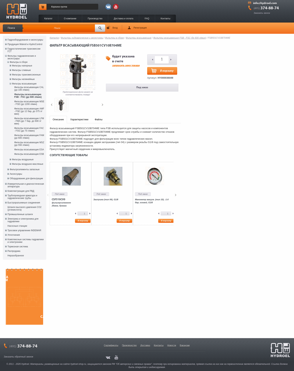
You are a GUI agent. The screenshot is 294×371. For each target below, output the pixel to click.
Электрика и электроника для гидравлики (23, 220)
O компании (70, 18)
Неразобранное (16, 255)
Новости (171, 345)
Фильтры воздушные (23, 159)
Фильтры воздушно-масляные (27, 164)
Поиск (11, 27)
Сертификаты (111, 345)
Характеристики (79, 119)
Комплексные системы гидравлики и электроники (26, 240)
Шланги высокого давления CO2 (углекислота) (24, 208)
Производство (95, 18)
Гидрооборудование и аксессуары (25, 39)
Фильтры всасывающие (24, 83)
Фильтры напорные (22, 65)
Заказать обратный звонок (18, 356)
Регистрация (140, 27)
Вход (115, 27)
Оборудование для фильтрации (26, 178)
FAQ (147, 18)
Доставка (145, 345)
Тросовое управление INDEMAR (24, 230)
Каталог (48, 18)
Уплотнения (14, 235)
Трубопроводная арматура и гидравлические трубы (22, 196)
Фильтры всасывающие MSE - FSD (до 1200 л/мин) (29, 102)
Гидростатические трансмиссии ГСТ (24, 50)
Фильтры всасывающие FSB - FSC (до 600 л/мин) (28, 95)
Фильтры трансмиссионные (26, 74)
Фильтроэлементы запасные (25, 169)
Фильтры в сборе (19, 62)
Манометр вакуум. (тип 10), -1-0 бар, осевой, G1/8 (152, 201)
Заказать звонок (262, 13)
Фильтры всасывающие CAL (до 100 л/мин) (29, 88)
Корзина (55, 6)
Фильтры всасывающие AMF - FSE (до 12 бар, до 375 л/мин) (29, 111)
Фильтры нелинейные (23, 79)
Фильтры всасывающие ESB (29, 154)
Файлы (98, 119)
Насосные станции (17, 226)
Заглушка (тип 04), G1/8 (105, 199)
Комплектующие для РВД (21, 191)
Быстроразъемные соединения (24, 202)
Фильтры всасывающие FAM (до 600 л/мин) (29, 136)
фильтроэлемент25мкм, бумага (61, 202)
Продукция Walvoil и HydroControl (25, 44)
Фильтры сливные (21, 70)
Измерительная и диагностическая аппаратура (26, 185)
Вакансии (185, 345)
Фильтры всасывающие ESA (29, 149)
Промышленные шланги (20, 214)
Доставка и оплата (123, 18)
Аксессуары (16, 174)
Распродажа (14, 251)
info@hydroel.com (265, 3)
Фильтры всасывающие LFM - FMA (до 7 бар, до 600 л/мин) (29, 121)
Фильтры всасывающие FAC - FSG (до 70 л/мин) (29, 129)
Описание (58, 119)
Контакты (165, 18)
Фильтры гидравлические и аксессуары (22, 57)
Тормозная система (18, 246)
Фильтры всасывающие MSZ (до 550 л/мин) (29, 143)
